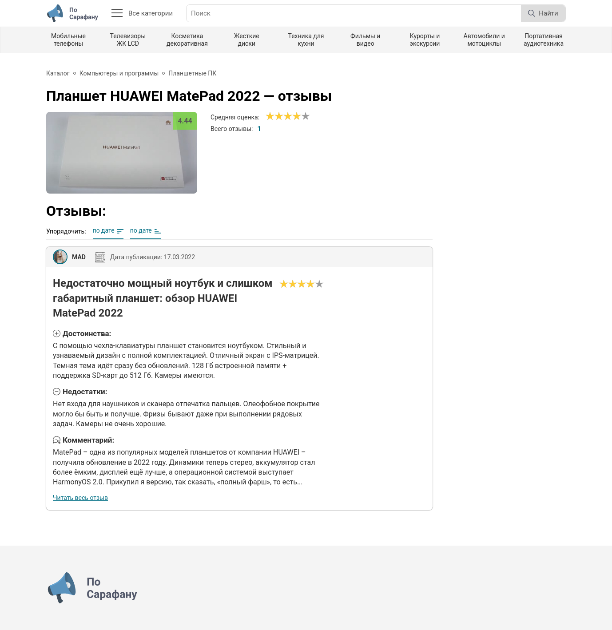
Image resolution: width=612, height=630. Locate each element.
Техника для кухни (306, 39)
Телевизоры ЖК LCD (128, 39)
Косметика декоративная (187, 39)
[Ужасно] (270, 116)
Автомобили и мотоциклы (484, 39)
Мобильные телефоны (68, 39)
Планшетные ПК (192, 73)
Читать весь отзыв (80, 497)
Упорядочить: (66, 231)
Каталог (58, 73)
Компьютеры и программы (119, 73)
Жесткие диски (246, 39)
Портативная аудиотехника (544, 39)
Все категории (142, 13)
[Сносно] (274, 116)
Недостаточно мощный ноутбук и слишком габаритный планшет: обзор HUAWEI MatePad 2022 (162, 298)
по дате (104, 230)
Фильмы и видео (365, 39)
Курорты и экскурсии (425, 39)
